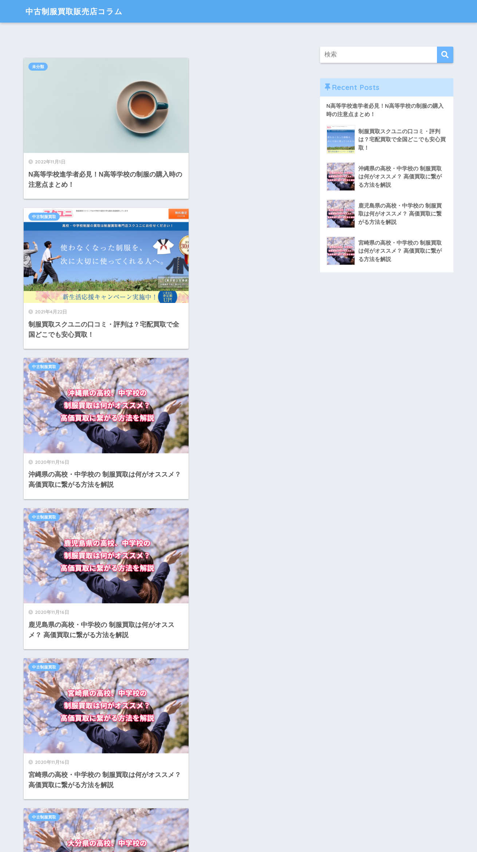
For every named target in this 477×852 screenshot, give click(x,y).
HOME (238, 820)
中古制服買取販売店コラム (78, 11)
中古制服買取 (184, 66)
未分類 (38, 66)
